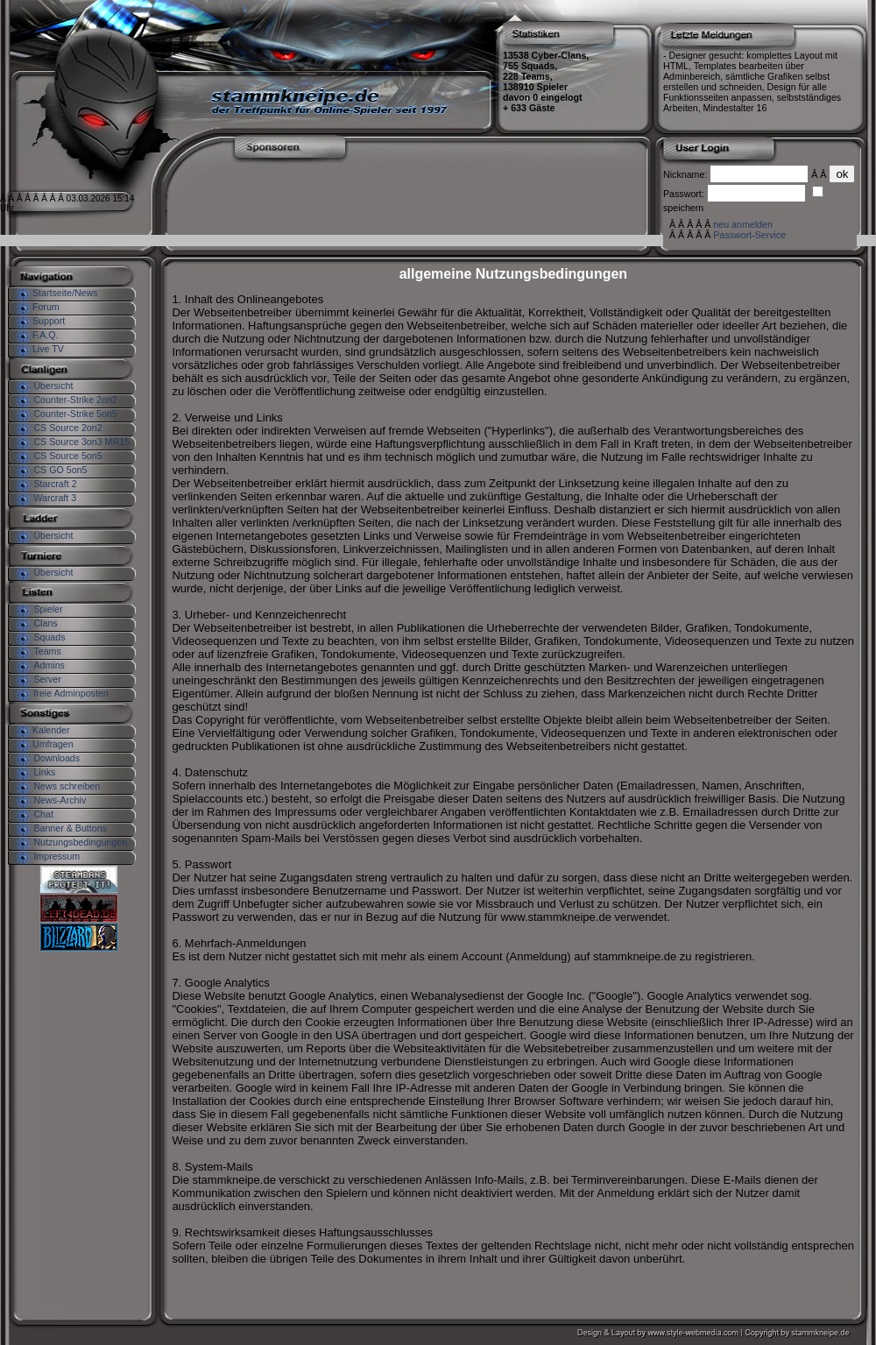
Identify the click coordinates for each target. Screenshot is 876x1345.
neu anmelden (743, 224)
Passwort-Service (749, 235)
